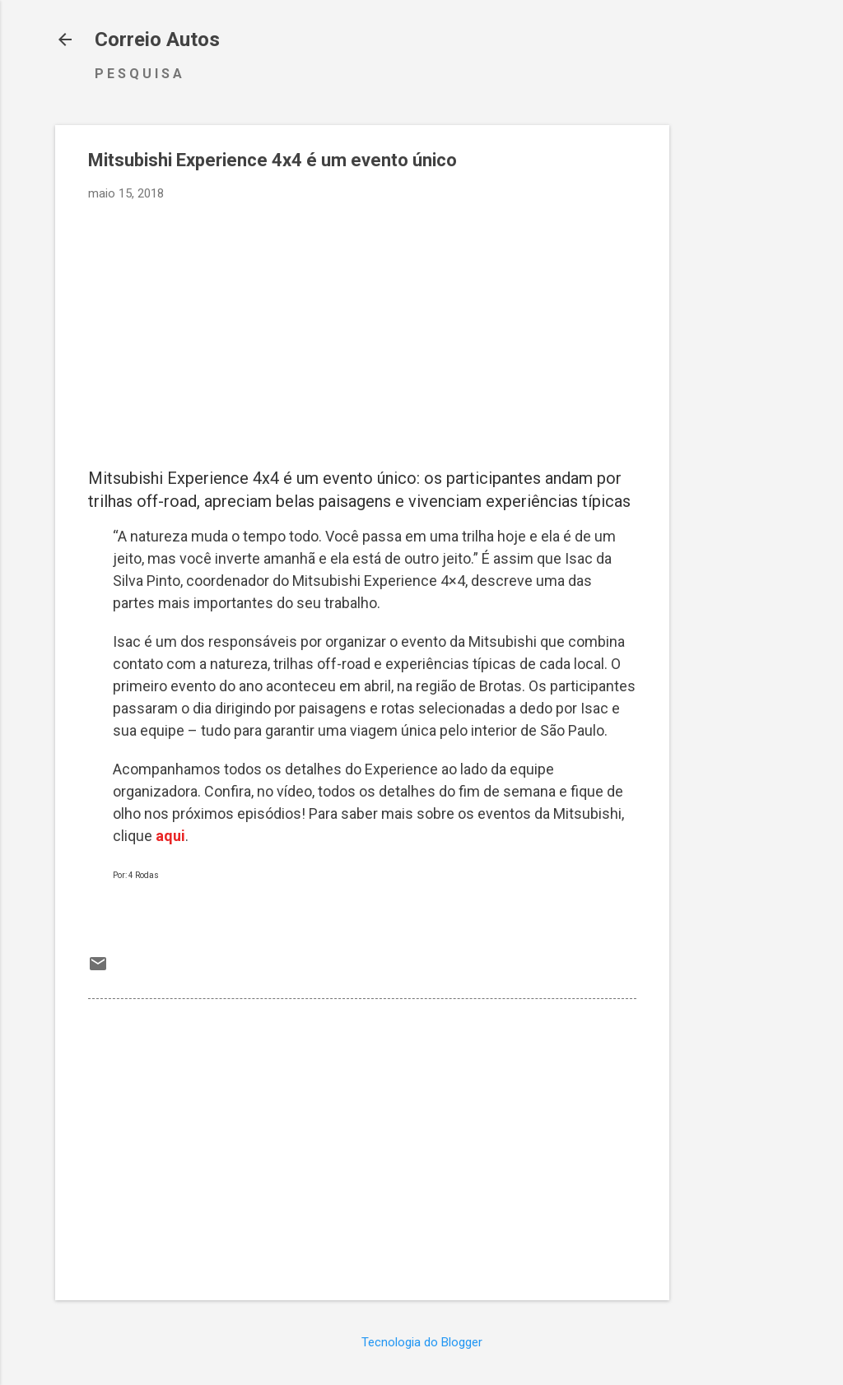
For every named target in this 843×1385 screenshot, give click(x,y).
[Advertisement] (735, 372)
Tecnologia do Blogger (421, 1342)
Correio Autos (157, 39)
